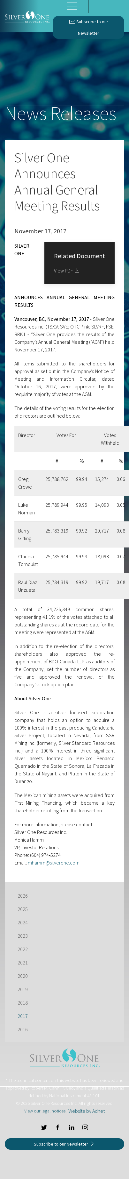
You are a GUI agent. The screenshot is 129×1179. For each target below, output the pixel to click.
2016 (23, 1029)
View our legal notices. (45, 1111)
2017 (23, 1016)
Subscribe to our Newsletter (88, 26)
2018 (23, 1002)
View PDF (67, 270)
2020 (23, 976)
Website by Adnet (86, 1111)
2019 (23, 989)
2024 (23, 922)
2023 (23, 936)
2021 (23, 962)
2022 (23, 949)
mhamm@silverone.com (54, 862)
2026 (23, 896)
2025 (23, 909)
